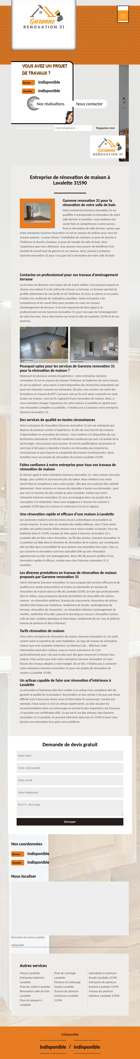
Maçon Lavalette (30, 973)
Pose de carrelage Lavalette (65, 975)
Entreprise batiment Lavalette (32, 980)
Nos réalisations (50, 103)
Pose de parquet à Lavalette (31, 1002)
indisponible (38, 853)
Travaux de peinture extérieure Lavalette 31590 (66, 995)
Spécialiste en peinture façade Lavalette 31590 (103, 975)
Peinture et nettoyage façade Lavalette (67, 984)
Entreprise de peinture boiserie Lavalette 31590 (103, 984)
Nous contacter (89, 103)
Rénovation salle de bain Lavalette (35, 993)
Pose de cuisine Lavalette (35, 987)
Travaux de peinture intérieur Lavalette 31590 (104, 993)
